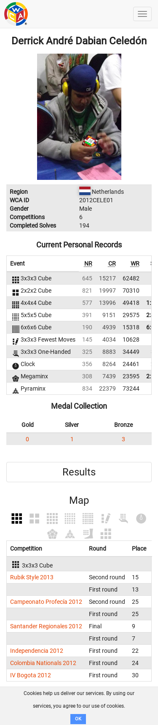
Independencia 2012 (36, 650)
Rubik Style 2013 (32, 577)
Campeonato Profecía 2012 (46, 601)
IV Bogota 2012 (30, 675)
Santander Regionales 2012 (46, 626)
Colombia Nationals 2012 (43, 663)
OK (78, 719)
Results (79, 472)
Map (79, 500)
